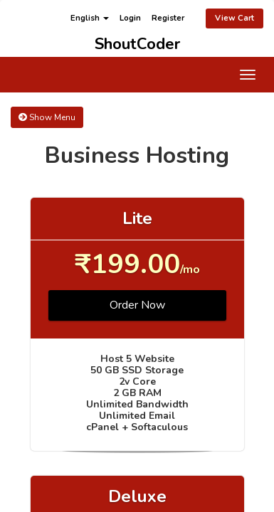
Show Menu (47, 117)
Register (168, 18)
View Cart (234, 18)
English (89, 18)
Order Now (137, 305)
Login (130, 18)
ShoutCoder (137, 41)
